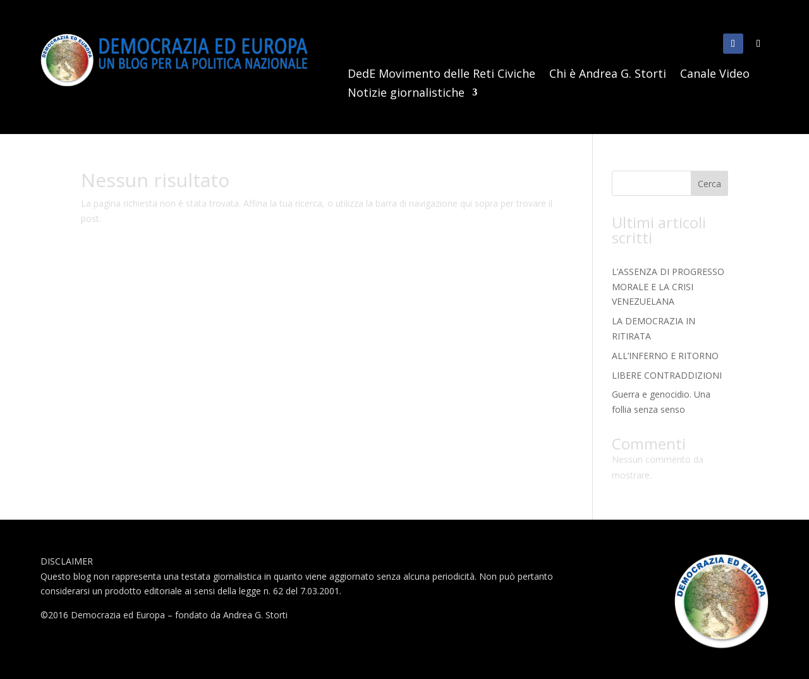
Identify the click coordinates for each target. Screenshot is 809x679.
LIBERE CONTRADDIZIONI (667, 375)
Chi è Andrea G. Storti (607, 75)
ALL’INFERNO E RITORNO (665, 356)
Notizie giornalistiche (406, 94)
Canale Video (715, 75)
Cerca (709, 184)
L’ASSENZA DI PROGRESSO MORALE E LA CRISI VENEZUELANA (668, 287)
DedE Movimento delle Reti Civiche (441, 75)
